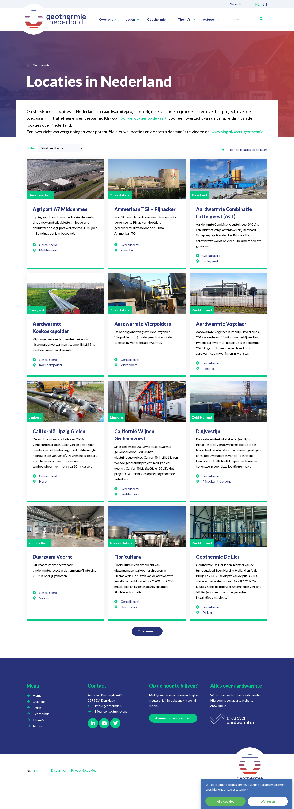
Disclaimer (58, 777)
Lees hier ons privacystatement (226, 789)
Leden (132, 19)
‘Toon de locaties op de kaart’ (145, 118)
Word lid (236, 4)
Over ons (108, 19)
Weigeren (268, 801)
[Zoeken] (260, 18)
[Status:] (60, 155)
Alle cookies (225, 801)
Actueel (211, 19)
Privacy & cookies (83, 777)
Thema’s (186, 19)
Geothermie (158, 19)
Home (37, 702)
